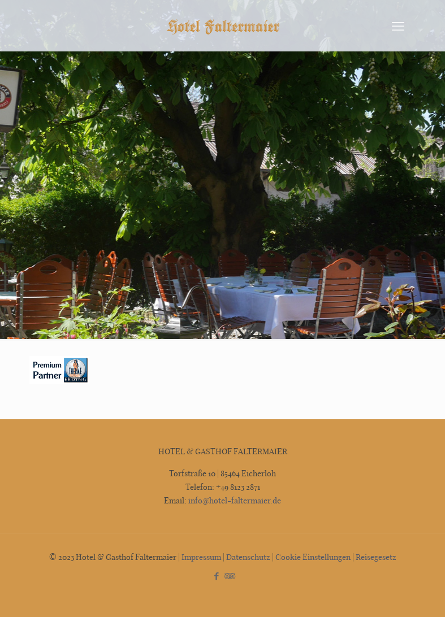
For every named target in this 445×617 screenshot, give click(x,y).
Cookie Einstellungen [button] (313, 556)
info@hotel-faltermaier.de (234, 500)
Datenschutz (248, 556)
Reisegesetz (376, 556)
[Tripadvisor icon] (228, 575)
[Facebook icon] (217, 575)
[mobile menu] (398, 25)
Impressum (201, 556)
